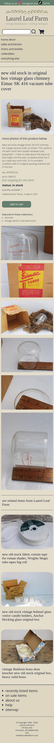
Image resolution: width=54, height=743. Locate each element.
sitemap (11, 709)
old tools (8, 217)
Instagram (27, 3)
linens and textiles (12, 49)
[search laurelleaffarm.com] (34, 31)
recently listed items (21, 690)
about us (12, 700)
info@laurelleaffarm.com (27, 735)
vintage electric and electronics (20, 220)
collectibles (7, 53)
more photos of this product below (24, 138)
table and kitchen (11, 44)
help (9, 704)
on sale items (16, 695)
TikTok (46, 3)
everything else (10, 58)
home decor (8, 39)
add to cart (16, 204)
